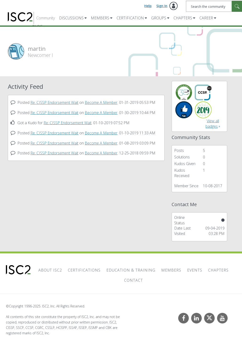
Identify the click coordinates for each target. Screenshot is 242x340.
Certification (130, 18)
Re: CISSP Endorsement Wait (54, 102)
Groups (158, 18)
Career (206, 18)
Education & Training (130, 270)
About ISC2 (50, 270)
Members (100, 18)
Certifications (84, 270)
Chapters (182, 18)
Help (148, 6)
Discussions (71, 18)
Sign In (161, 6)
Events (194, 270)
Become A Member (101, 102)
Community (45, 18)
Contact (133, 280)
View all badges (212, 123)
